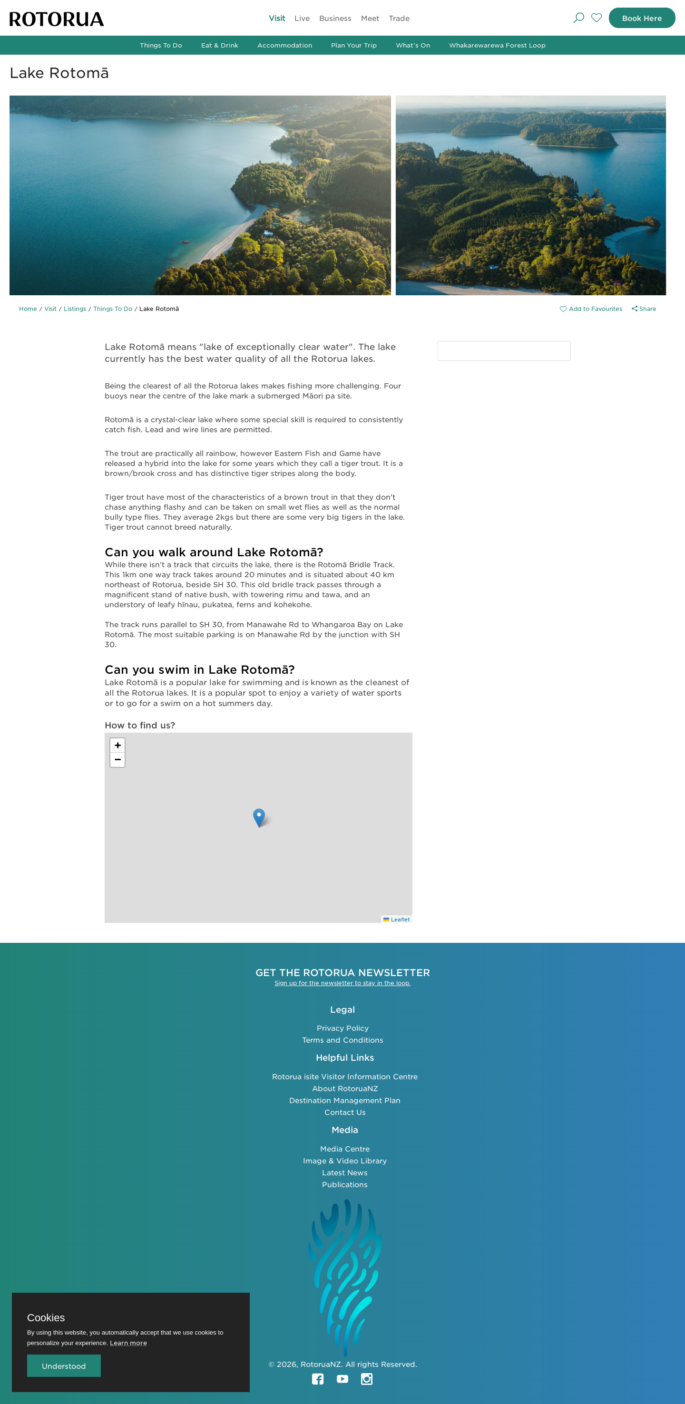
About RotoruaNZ (345, 1087)
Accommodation (284, 45)
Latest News (345, 1171)
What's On (413, 45)
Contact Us (345, 1111)
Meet (369, 17)
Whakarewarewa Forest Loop (497, 45)
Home (28, 308)
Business (334, 17)
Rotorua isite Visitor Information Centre (345, 1075)
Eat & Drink (219, 45)
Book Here (641, 17)
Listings (75, 308)
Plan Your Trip (354, 45)
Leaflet (396, 919)
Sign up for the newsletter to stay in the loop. (342, 982)
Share (644, 308)
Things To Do (161, 45)
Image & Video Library (345, 1159)
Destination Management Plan (345, 1099)
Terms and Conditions (342, 1039)
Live (300, 17)
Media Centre (345, 1147)
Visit (275, 17)
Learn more (128, 1342)
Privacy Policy (343, 1027)
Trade (397, 17)
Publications (345, 1183)
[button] (259, 818)
